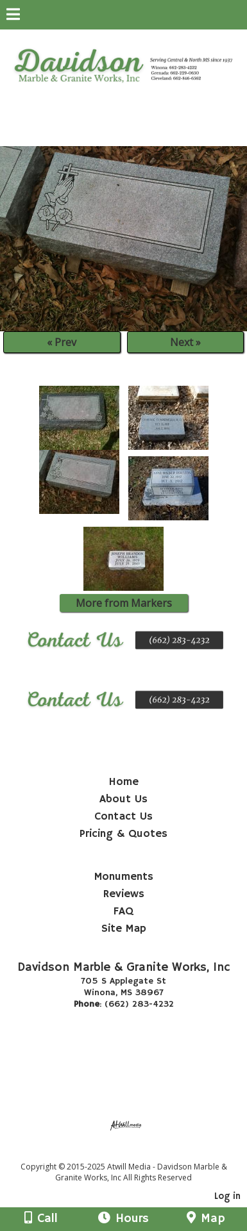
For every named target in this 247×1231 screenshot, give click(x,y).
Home (123, 782)
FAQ (123, 911)
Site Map (123, 928)
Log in (227, 1196)
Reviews (123, 894)
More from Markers (124, 603)
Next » (185, 342)
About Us (123, 799)
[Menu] (13, 16)
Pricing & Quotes (123, 834)
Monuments (123, 877)
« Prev (61, 342)
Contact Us (123, 816)
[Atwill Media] (134, 1152)
